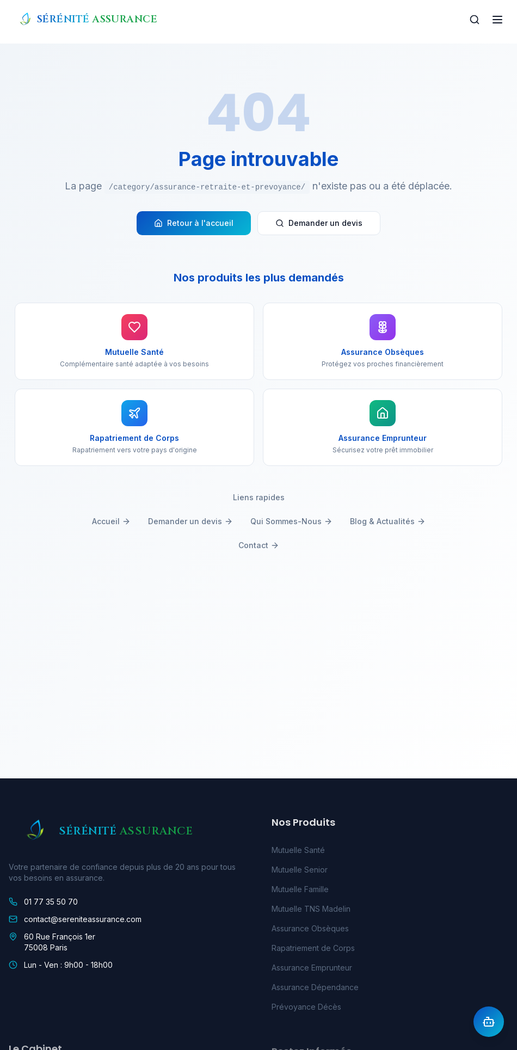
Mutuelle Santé (298, 852)
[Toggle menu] (497, 19)
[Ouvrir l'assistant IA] (488, 1021)
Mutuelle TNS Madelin (311, 911)
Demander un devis (318, 223)
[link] (127, 903)
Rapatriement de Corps (313, 950)
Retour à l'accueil (193, 223)
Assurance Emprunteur (312, 970)
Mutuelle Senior (300, 872)
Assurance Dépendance (315, 989)
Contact (258, 545)
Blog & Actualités (388, 521)
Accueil (111, 521)
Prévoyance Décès (306, 1009)
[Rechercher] (474, 19)
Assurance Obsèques (310, 931)
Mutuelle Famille (300, 892)
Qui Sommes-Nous (291, 521)
